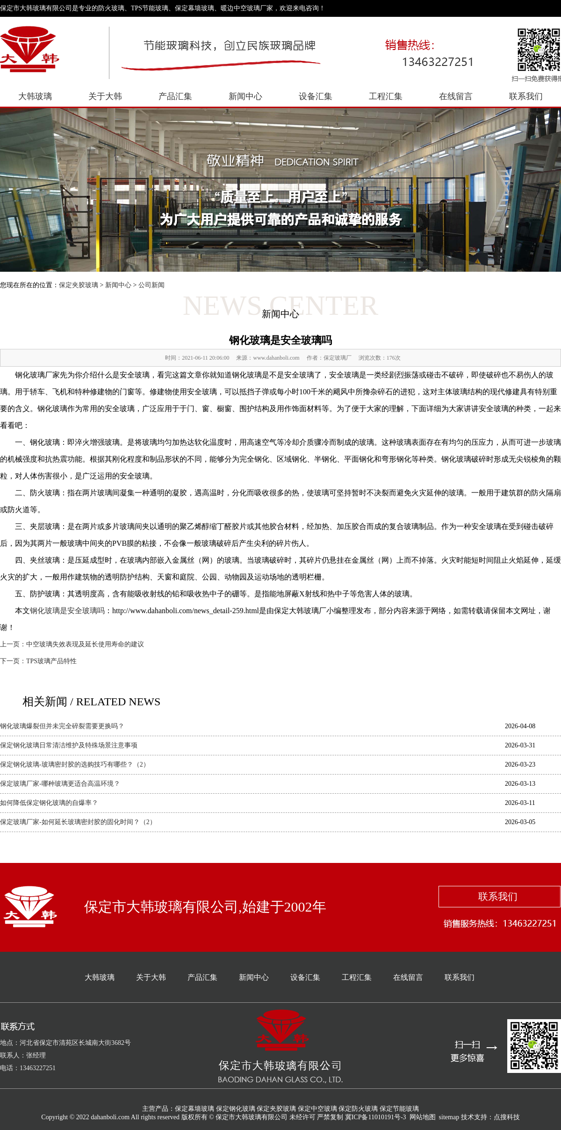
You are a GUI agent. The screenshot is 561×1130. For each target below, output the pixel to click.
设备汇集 (315, 96)
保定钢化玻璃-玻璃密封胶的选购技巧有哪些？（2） (75, 764)
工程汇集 (386, 96)
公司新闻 (151, 285)
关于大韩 (105, 96)
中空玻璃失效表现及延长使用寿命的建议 (85, 644)
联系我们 (526, 96)
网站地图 (423, 1117)
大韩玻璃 (35, 96)
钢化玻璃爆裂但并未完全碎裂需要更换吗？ (62, 726)
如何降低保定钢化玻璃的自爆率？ (49, 802)
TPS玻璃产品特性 (51, 661)
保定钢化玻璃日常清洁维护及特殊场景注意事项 (68, 745)
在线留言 (456, 96)
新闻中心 (245, 96)
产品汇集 (175, 96)
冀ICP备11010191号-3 (375, 1117)
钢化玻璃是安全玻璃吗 (67, 611)
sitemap (449, 1117)
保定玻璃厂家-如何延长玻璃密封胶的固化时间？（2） (78, 822)
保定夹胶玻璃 (78, 285)
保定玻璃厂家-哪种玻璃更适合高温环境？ (60, 783)
